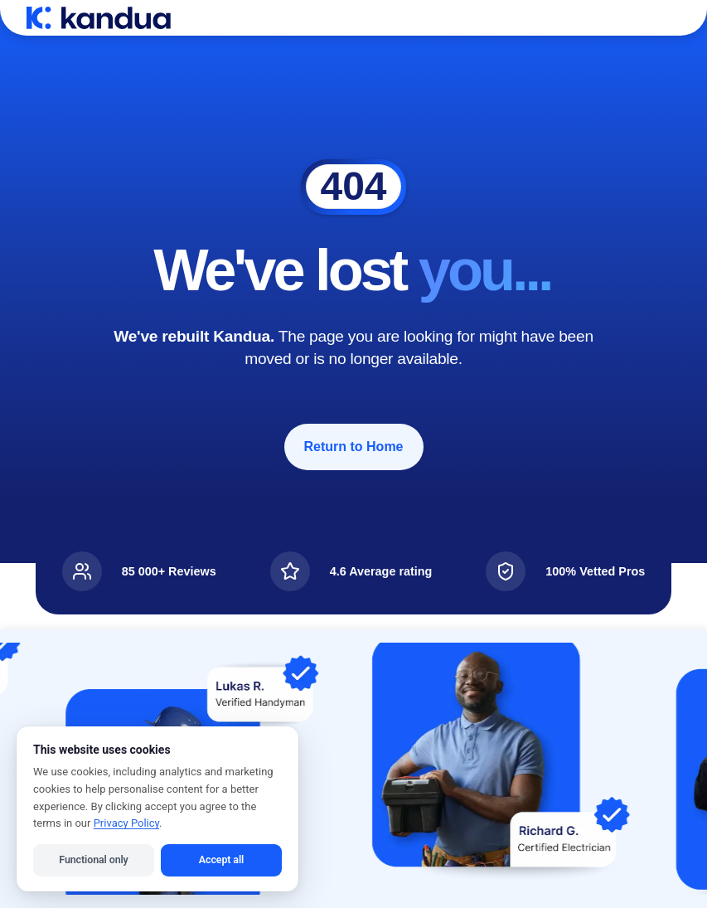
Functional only (93, 859)
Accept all (221, 859)
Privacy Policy (126, 823)
